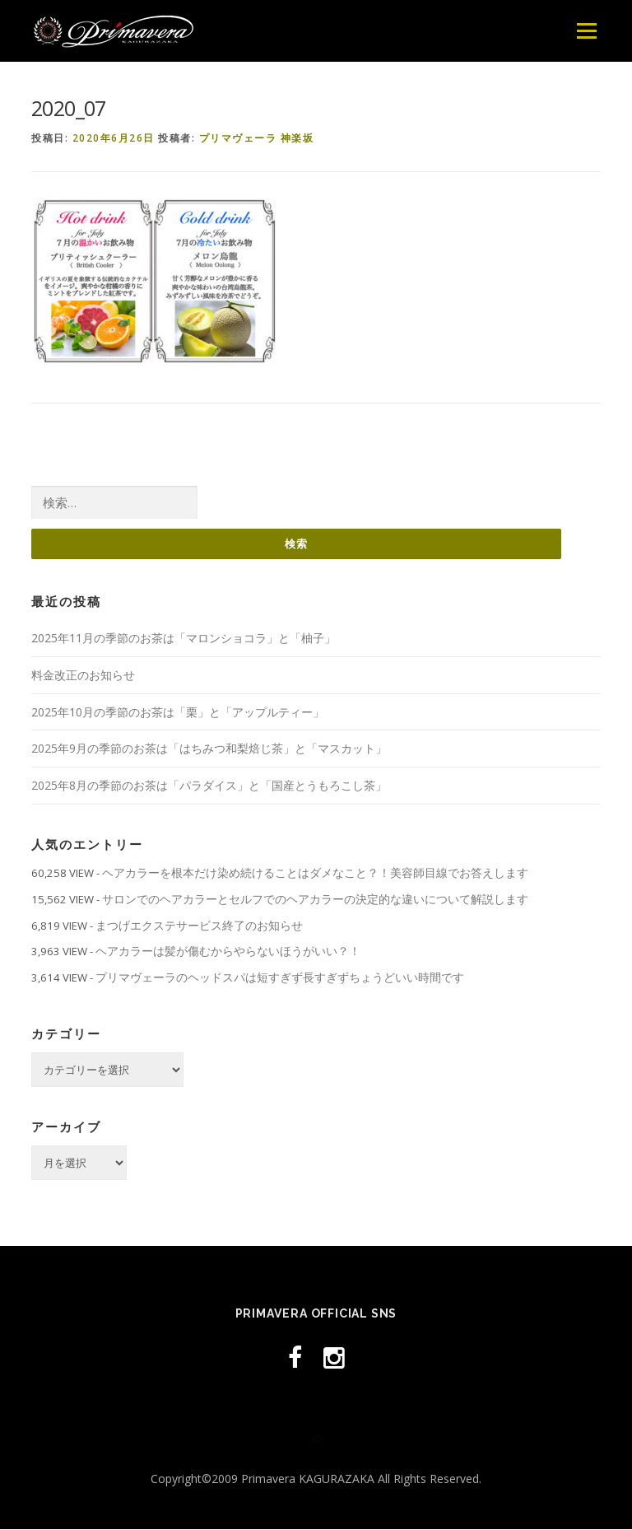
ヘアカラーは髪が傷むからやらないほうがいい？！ (227, 951)
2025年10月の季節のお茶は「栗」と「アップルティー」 (177, 712)
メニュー (586, 30)
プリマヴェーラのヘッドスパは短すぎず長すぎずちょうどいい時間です (279, 977)
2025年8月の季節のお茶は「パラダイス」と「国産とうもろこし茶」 (209, 785)
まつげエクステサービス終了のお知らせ (199, 925)
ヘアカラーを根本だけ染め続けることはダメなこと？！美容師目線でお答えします (315, 872)
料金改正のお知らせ (83, 675)
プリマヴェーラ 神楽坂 (256, 138)
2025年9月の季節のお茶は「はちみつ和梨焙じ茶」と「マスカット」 (209, 749)
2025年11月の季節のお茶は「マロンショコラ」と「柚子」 (183, 638)
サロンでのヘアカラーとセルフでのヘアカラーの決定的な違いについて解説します (315, 899)
